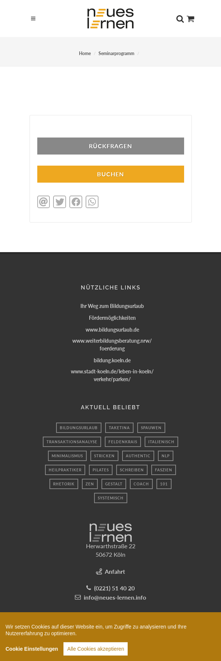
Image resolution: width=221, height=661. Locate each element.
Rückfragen (110, 145)
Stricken (104, 456)
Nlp (166, 456)
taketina (119, 428)
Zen (90, 484)
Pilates (101, 470)
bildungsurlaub (79, 428)
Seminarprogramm (116, 53)
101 (164, 484)
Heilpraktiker (65, 470)
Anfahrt (115, 571)
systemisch (111, 498)
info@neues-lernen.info (115, 597)
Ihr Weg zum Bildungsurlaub (112, 306)
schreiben (132, 470)
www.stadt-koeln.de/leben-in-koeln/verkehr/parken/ (112, 375)
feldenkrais (122, 442)
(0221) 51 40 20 (114, 587)
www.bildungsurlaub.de (112, 329)
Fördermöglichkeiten (112, 318)
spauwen (151, 428)
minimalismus (67, 456)
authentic (138, 456)
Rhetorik (64, 484)
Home (85, 53)
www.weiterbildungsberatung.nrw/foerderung (112, 345)
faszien (163, 470)
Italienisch (161, 442)
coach (141, 484)
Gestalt (113, 484)
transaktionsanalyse (71, 442)
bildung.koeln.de (112, 360)
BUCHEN (110, 173)
